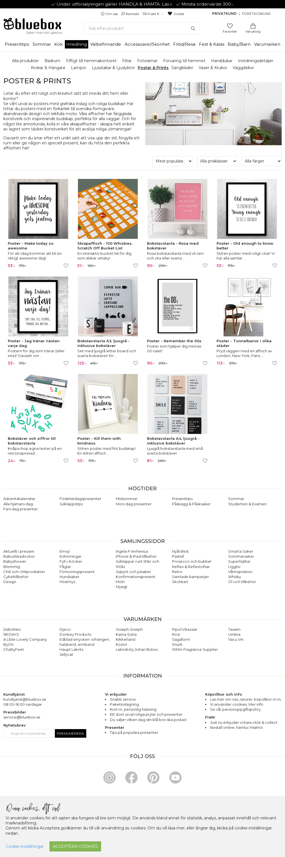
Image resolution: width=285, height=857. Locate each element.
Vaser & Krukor (213, 67)
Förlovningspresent (77, 571)
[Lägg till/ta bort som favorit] (65, 265)
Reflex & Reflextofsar (191, 566)
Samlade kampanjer (190, 576)
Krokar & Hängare (48, 67)
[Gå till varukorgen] (253, 25)
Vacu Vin (236, 639)
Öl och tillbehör (242, 581)
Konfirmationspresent (135, 576)
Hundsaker (69, 576)
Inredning (76, 44)
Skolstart (180, 581)
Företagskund (256, 13)
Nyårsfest (180, 551)
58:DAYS (11, 634)
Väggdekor (243, 67)
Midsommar (126, 498)
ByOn (8, 644)
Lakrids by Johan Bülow (137, 649)
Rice (176, 634)
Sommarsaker (241, 556)
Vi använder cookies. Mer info (236, 704)
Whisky (234, 576)
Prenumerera (70, 733)
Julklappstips (71, 504)
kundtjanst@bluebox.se (24, 699)
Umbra (234, 634)
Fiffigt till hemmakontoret (91, 60)
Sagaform (181, 639)
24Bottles (12, 629)
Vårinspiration (240, 571)
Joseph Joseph (129, 629)
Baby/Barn (239, 44)
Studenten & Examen (247, 504)
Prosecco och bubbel (191, 561)
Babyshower (14, 561)
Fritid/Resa (184, 44)
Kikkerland (125, 639)
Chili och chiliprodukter (24, 571)
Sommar (42, 44)
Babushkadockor (19, 556)
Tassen (234, 629)
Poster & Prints (153, 67)
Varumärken (267, 44)
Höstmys (67, 581)
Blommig (11, 566)
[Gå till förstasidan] (32, 26)
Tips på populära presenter (134, 732)
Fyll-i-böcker (71, 561)
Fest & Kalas (211, 44)
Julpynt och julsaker (133, 571)
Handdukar (221, 60)
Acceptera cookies (75, 846)
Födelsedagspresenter (80, 498)
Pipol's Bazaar (184, 629)
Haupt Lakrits (71, 649)
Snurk (177, 644)
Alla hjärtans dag (18, 504)
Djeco (65, 629)
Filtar (127, 60)
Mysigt (121, 586)
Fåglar (65, 566)
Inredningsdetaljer (255, 60)
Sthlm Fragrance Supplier (195, 649)
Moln (120, 581)
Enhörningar (71, 556)
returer (246, 699)
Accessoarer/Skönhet (147, 44)
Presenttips (17, 44)
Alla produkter (25, 60)
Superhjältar (239, 561)
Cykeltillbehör (16, 576)
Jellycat (66, 654)
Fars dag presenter (20, 509)
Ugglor (234, 566)
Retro (177, 571)
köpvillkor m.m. (268, 699)
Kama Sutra (126, 634)
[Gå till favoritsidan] (230, 25)
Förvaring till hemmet (184, 60)
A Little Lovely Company (25, 639)
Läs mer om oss (224, 699)
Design (9, 581)
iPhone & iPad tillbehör (136, 556)
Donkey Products (75, 634)
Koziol (121, 644)
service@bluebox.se (21, 717)
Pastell (178, 556)
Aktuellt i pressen (18, 551)
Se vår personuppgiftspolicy (235, 709)
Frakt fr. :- (153, 14)
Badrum (52, 60)
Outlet (176, 14)
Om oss (110, 14)
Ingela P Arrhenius (132, 551)
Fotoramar (147, 60)
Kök (58, 44)
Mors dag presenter (134, 504)
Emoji (65, 551)
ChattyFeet (13, 649)
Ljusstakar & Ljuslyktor (113, 67)
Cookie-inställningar (25, 846)
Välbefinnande (105, 44)
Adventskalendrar (19, 498)
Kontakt (130, 14)
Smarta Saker (240, 551)
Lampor (78, 67)
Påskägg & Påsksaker (191, 504)
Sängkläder (182, 67)
